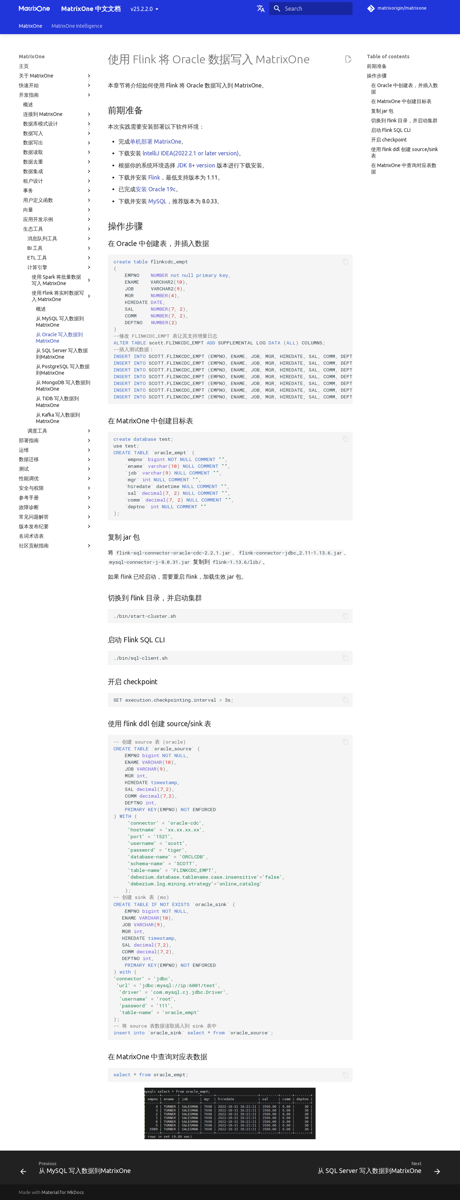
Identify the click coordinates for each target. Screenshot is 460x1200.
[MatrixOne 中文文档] (34, 8)
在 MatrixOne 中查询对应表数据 (404, 168)
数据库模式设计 (57, 123)
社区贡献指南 (55, 545)
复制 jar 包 (382, 111)
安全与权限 (55, 488)
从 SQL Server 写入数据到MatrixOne (62, 354)
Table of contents (388, 56)
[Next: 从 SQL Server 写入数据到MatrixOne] (377, 1169)
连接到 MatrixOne (57, 114)
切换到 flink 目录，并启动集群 (404, 120)
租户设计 (57, 181)
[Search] (311, 8)
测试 (55, 469)
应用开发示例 (57, 219)
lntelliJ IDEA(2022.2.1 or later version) (191, 153)
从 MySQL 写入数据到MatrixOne (60, 322)
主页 (24, 66)
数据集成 (57, 171)
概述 (28, 104)
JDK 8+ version (196, 165)
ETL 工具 (59, 258)
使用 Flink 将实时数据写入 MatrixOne (62, 296)
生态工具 (57, 229)
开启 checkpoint (389, 140)
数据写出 (57, 143)
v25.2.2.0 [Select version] (142, 9)
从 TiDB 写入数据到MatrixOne (57, 402)
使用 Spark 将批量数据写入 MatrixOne (62, 280)
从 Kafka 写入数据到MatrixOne (58, 418)
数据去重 (57, 162)
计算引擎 (59, 267)
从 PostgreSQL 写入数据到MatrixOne (63, 370)
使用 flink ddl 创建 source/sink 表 (404, 152)
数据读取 (57, 152)
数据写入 (57, 133)
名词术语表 (31, 536)
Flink (154, 177)
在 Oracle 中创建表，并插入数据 (404, 88)
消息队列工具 (59, 238)
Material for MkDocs (63, 1192)
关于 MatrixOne (55, 76)
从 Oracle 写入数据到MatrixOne (59, 338)
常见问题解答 (55, 517)
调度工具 (59, 431)
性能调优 (55, 478)
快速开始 (55, 85)
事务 (57, 190)
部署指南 (55, 440)
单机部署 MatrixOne (155, 141)
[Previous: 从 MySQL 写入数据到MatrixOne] (77, 1169)
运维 (55, 450)
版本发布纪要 (55, 526)
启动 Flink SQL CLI (391, 130)
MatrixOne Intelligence (77, 26)
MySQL (157, 201)
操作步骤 (377, 76)
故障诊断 (55, 507)
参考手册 (55, 497)
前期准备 (377, 66)
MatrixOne (30, 26)
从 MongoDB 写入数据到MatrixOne (63, 386)
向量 (57, 210)
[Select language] (261, 8)
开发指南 (55, 95)
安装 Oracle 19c (156, 189)
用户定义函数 (57, 200)
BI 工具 (59, 248)
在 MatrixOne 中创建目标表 (401, 101)
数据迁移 (55, 459)
